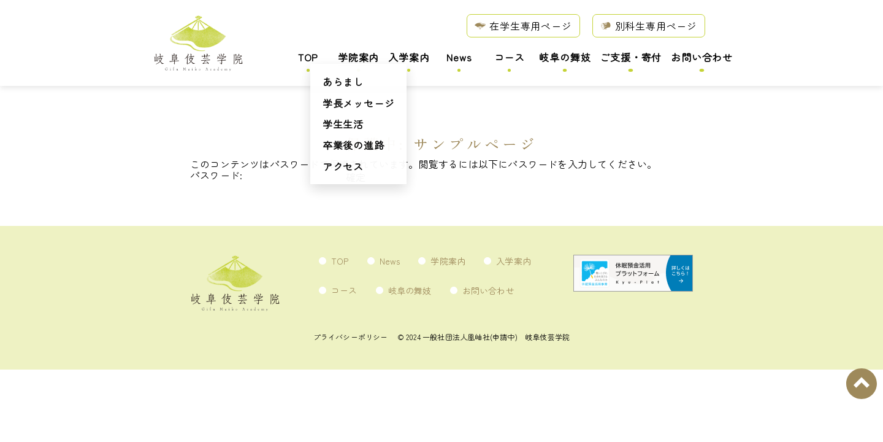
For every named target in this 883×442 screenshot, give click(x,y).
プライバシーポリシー (350, 337)
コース (509, 58)
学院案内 (358, 58)
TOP (308, 58)
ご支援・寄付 (631, 58)
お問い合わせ (702, 58)
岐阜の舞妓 (565, 58)
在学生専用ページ (523, 25)
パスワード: (266, 175)
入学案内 (408, 58)
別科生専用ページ (648, 25)
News (459, 58)
